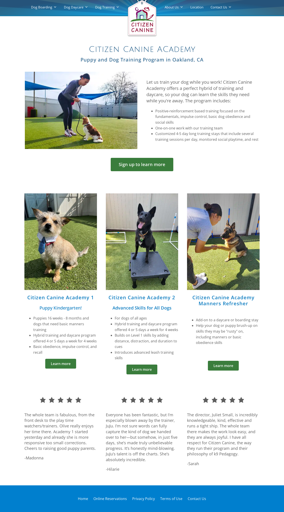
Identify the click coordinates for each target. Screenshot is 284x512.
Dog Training (105, 7)
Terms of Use (171, 498)
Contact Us (219, 7)
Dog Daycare (73, 7)
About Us (172, 7)
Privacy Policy (143, 498)
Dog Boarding (41, 7)
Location (196, 7)
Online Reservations (110, 498)
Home (83, 498)
